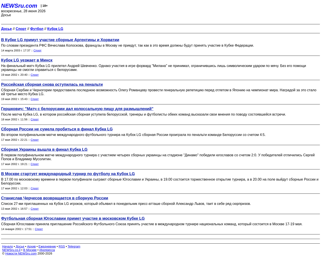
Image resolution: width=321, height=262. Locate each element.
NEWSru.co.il (11, 250)
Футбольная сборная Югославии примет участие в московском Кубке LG (73, 218)
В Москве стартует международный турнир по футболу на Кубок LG (68, 174)
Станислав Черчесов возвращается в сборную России (54, 198)
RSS (62, 246)
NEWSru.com (19, 5)
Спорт (38, 50)
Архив (31, 246)
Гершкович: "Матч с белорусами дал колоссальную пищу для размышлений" (77, 109)
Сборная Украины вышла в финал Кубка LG (44, 149)
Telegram (74, 246)
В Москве (30, 250)
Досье (20, 246)
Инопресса (47, 250)
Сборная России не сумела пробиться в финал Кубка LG (57, 129)
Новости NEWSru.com (21, 253)
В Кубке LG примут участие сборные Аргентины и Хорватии (60, 40)
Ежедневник (47, 246)
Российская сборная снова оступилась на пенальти (52, 84)
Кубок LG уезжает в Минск (26, 60)
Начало (7, 246)
